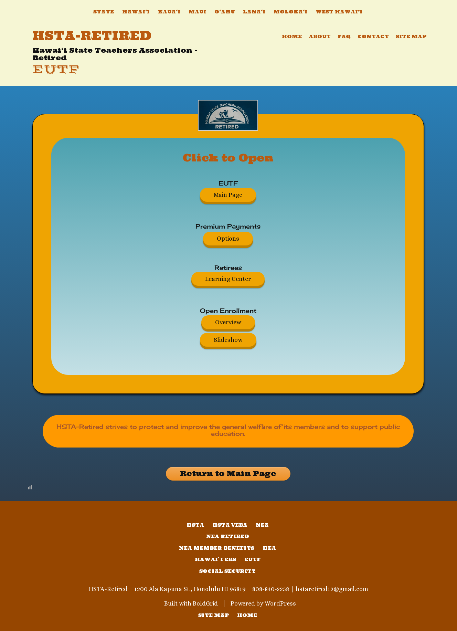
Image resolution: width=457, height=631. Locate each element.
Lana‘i (254, 12)
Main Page (228, 194)
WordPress (280, 603)
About (320, 36)
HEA (269, 548)
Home (292, 36)
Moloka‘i (290, 12)
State (103, 12)
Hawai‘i (136, 12)
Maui (197, 12)
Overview (228, 322)
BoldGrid (205, 603)
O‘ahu (224, 12)
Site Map (411, 36)
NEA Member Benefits (216, 548)
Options (228, 238)
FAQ (344, 36)
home (247, 615)
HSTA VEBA (229, 525)
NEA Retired (227, 536)
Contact (373, 36)
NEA (262, 525)
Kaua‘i (169, 12)
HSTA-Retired (92, 35)
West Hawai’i (339, 12)
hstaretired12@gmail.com (332, 589)
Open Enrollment (228, 310)
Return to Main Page (228, 473)
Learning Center (228, 278)
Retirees (228, 267)
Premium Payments (228, 226)
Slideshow (228, 339)
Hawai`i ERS (215, 559)
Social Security (227, 571)
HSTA (195, 525)
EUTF (55, 69)
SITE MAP (213, 615)
